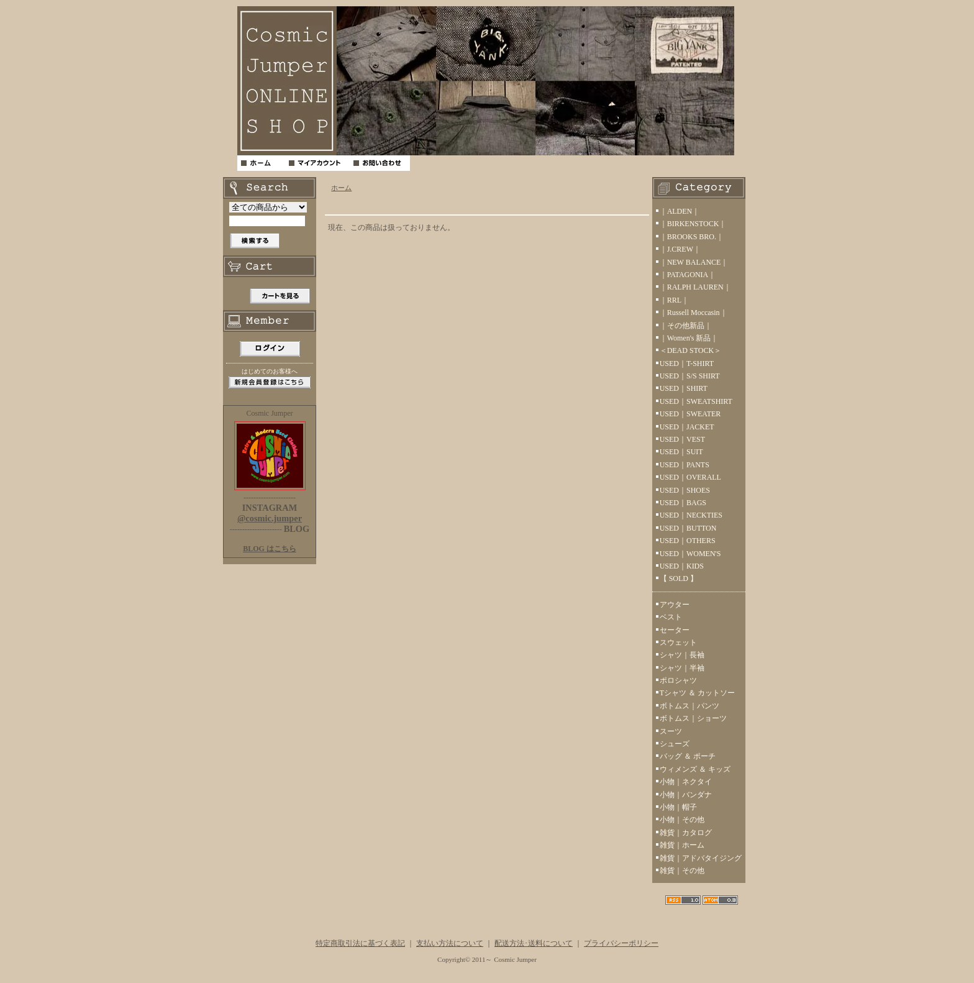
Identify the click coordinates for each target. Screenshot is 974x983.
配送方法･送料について (533, 943)
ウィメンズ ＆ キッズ (695, 769)
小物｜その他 (682, 819)
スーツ (671, 731)
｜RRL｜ (674, 300)
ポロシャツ (678, 680)
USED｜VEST (682, 439)
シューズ (675, 743)
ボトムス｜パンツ (689, 706)
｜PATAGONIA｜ (688, 274)
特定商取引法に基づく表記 (360, 943)
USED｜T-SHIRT (687, 363)
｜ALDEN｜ (680, 211)
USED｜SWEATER (690, 413)
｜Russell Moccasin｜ (693, 312)
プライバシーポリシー (621, 943)
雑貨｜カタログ (686, 832)
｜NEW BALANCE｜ (694, 262)
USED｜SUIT (681, 451)
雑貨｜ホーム (682, 845)
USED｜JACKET (687, 427)
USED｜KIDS (682, 566)
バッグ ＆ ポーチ (688, 756)
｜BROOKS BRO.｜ (692, 236)
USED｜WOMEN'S (690, 553)
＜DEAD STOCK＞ (690, 350)
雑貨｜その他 (682, 870)
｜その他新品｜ (686, 325)
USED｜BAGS (683, 502)
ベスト (671, 617)
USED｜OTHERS (688, 540)
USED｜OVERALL (690, 477)
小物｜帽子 (678, 807)
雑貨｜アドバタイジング (701, 858)
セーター (675, 630)
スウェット (678, 642)
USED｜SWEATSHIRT (696, 401)
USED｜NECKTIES (691, 515)
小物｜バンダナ (686, 794)
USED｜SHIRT (684, 388)
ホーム (341, 187)
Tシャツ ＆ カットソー (697, 692)
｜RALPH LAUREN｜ (695, 287)
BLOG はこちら (269, 548)
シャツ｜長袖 (682, 655)
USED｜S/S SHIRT (690, 376)
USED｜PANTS (684, 464)
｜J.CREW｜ (680, 249)
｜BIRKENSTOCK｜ (693, 223)
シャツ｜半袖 (682, 668)
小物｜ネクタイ (686, 781)
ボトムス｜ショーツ (693, 718)
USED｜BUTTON (688, 528)
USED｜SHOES (685, 490)
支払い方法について (449, 943)
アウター (675, 604)
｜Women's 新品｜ (689, 338)
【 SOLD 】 (679, 578)
